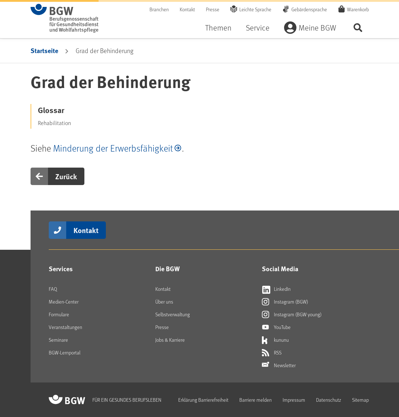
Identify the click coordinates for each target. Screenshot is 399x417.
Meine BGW (317, 27)
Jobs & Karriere (170, 339)
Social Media (280, 268)
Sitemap (360, 399)
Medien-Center (64, 301)
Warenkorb (358, 9)
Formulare (59, 314)
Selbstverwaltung (172, 314)
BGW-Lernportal (64, 352)
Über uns (164, 301)
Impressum (294, 399)
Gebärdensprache (309, 9)
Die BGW (167, 268)
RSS (272, 352)
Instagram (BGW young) (292, 314)
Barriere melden (255, 399)
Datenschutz (328, 399)
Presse (212, 9)
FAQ (53, 288)
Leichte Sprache (255, 9)
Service (258, 27)
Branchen (159, 9)
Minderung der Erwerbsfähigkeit (113, 148)
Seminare (58, 339)
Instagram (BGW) (285, 301)
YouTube (276, 327)
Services (61, 268)
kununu (275, 340)
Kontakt (187, 9)
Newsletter (279, 365)
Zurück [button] (66, 176)
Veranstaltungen (65, 327)
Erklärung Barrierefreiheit (203, 399)
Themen (218, 27)
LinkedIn (276, 289)
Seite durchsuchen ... (358, 27)
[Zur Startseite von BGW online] (65, 18)
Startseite (44, 50)
